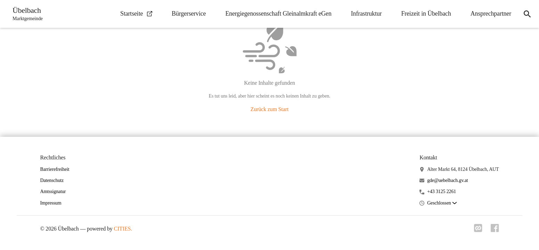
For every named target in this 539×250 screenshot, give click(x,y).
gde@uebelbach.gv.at (447, 180)
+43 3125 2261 (441, 191)
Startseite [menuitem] (136, 13)
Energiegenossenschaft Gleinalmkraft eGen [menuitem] (278, 13)
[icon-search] (527, 13)
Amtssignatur (53, 191)
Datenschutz (52, 180)
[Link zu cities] (478, 230)
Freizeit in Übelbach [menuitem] (426, 13)
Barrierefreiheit (55, 169)
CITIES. (123, 229)
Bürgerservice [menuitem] (189, 13)
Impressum (51, 203)
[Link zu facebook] (495, 230)
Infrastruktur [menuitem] (366, 13)
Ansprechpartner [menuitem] (491, 13)
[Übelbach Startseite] (25, 14)
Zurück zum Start (269, 109)
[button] (441, 203)
